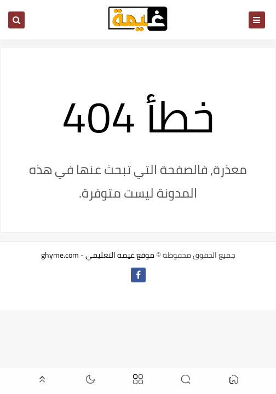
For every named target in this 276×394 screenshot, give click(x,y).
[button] (233, 381)
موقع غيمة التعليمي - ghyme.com (97, 255)
